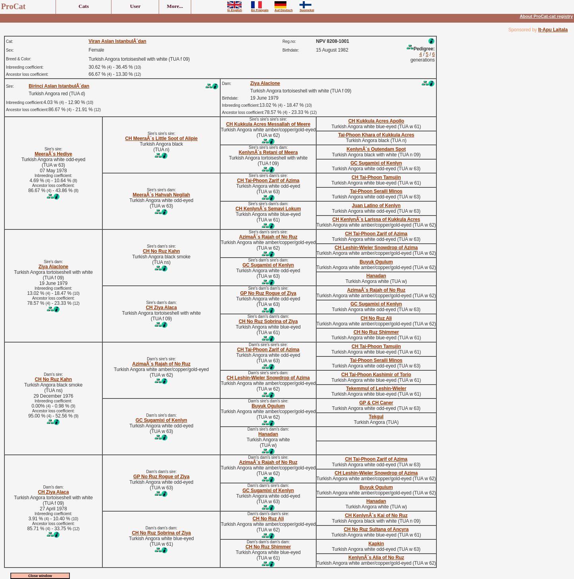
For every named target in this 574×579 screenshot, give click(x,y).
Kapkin (376, 543)
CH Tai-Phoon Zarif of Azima (268, 180)
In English (234, 9)
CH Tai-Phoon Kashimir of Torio (376, 374)
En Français (260, 9)
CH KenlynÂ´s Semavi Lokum (268, 209)
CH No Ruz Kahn (161, 251)
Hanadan (376, 276)
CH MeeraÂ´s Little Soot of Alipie (161, 138)
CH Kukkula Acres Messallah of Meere (268, 124)
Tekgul (376, 416)
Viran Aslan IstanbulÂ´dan (117, 41)
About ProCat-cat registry (546, 16)
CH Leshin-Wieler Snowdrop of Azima (376, 247)
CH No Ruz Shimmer (376, 332)
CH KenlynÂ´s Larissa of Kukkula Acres (376, 219)
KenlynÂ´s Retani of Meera (268, 152)
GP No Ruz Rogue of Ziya (268, 293)
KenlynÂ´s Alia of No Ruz (376, 557)
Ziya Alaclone (265, 83)
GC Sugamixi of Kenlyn (376, 163)
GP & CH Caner (376, 403)
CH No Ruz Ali (376, 318)
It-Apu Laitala (553, 30)
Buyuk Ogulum (376, 262)
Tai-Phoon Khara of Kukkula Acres (376, 135)
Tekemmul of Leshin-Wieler (376, 388)
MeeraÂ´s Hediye (53, 154)
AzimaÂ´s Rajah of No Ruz (268, 237)
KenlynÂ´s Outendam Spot (376, 149)
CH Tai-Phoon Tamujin (376, 177)
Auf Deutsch (284, 9)
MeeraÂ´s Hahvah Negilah (161, 195)
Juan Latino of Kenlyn (376, 205)
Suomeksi (306, 9)
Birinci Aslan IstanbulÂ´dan (59, 86)
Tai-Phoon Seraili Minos (376, 191)
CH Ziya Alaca (161, 307)
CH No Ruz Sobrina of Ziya (268, 321)
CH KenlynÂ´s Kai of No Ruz (376, 515)
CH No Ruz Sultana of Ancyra (376, 529)
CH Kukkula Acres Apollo (376, 121)
